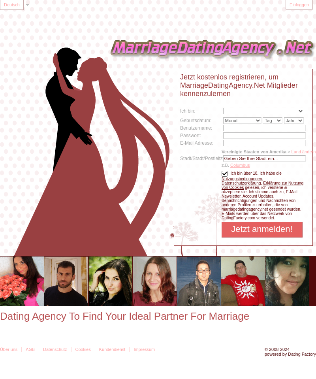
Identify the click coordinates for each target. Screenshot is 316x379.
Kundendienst (112, 349)
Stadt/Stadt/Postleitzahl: (205, 158)
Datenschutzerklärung (241, 183)
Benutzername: (196, 128)
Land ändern (304, 151)
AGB (30, 349)
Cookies (83, 349)
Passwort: (190, 135)
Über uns (8, 349)
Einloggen (299, 4)
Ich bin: (188, 111)
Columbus (240, 165)
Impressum (144, 349)
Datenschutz (55, 349)
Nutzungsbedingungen (242, 179)
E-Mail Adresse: (196, 143)
